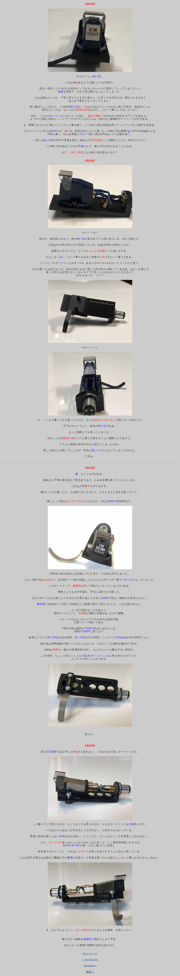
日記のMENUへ (90, 966)
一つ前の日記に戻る (90, 960)
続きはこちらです (90, 954)
